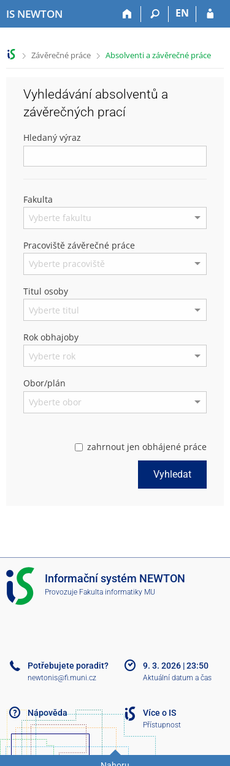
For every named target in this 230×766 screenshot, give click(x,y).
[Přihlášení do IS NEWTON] (210, 14)
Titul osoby (45, 291)
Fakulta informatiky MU (117, 592)
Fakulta (38, 199)
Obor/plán (44, 383)
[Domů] (127, 14)
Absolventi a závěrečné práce (158, 55)
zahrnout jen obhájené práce (141, 446)
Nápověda (47, 713)
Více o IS (159, 713)
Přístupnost (162, 725)
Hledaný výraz (52, 137)
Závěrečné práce (61, 55)
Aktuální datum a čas (177, 678)
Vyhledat (172, 474)
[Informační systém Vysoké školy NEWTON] (34, 14)
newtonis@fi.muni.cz (62, 678)
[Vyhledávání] (155, 14)
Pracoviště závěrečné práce (79, 245)
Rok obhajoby (51, 337)
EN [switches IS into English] (182, 13)
